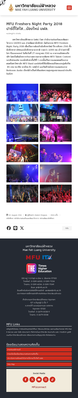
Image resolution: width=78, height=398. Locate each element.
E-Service (9, 332)
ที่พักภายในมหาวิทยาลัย (39, 332)
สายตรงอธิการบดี (14, 349)
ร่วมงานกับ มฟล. (53, 332)
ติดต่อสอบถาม (51, 335)
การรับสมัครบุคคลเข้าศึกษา (28, 329)
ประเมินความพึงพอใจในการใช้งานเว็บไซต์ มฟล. (25, 358)
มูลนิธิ (69, 332)
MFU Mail (68, 329)
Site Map (11, 364)
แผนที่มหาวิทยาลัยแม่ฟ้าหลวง (16, 335)
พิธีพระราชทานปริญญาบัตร (36, 335)
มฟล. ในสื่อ (17, 332)
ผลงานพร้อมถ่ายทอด (57, 329)
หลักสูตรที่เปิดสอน (12, 329)
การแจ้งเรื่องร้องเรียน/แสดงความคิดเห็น (22, 353)
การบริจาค (62, 332)
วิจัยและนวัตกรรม (44, 329)
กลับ (67, 228)
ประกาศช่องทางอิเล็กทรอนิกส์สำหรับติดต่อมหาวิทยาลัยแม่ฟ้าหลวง (39, 293)
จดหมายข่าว (26, 332)
